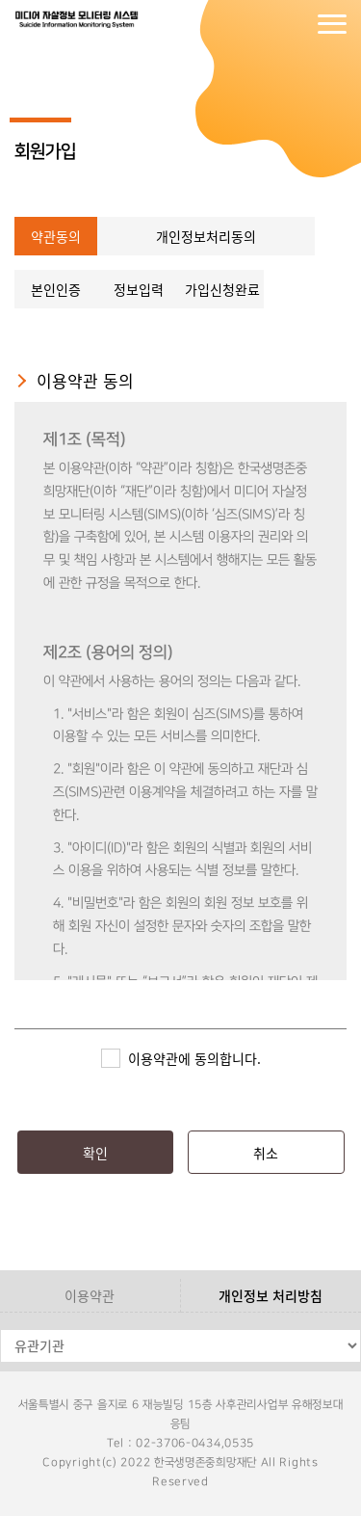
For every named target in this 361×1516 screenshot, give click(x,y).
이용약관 (89, 1295)
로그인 (255, 24)
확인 (95, 1152)
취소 (265, 1152)
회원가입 (293, 24)
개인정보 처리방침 (270, 1295)
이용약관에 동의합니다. (194, 1058)
